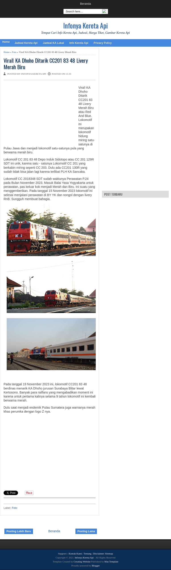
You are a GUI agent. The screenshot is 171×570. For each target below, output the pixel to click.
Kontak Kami (75, 553)
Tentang (87, 553)
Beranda (85, 3)
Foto (14, 52)
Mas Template (111, 561)
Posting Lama (86, 531)
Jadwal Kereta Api (25, 42)
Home (6, 41)
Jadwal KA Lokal (53, 42)
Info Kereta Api (78, 42)
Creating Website (82, 561)
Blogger (96, 565)
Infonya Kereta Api (85, 25)
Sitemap (109, 553)
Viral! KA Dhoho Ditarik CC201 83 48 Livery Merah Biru (46, 63)
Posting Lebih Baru (18, 531)
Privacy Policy (103, 42)
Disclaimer (98, 553)
